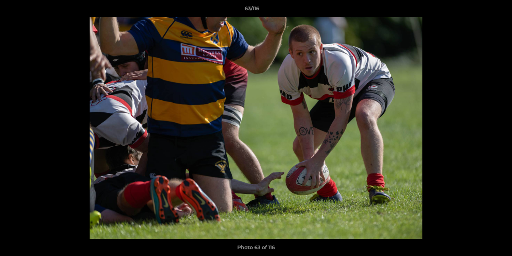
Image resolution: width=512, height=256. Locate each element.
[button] (482, 10)
